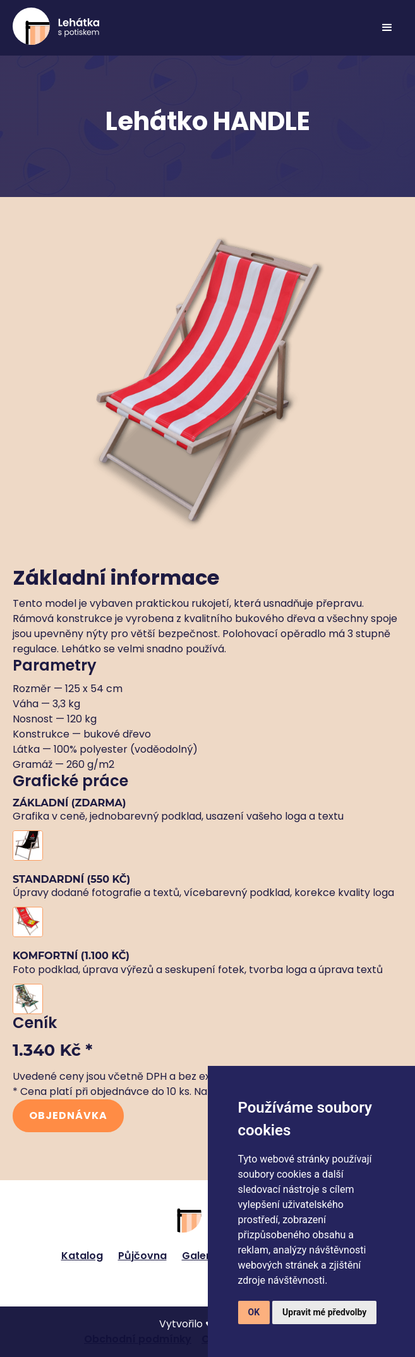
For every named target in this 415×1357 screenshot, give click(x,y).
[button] (387, 28)
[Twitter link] (200, 1283)
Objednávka (68, 1115)
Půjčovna (142, 1255)
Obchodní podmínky (137, 1339)
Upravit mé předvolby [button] (324, 1312)
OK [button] (254, 1312)
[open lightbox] (207, 845)
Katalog (82, 1255)
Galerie (200, 1255)
